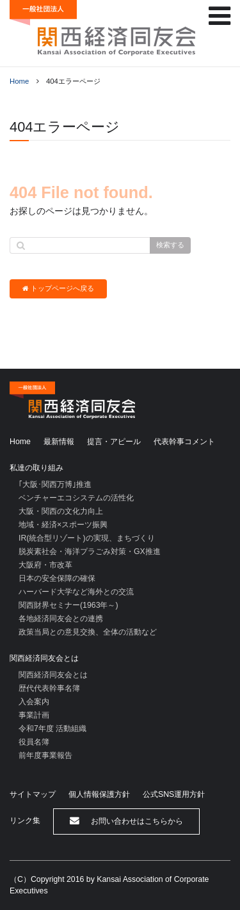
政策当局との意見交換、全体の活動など (88, 632)
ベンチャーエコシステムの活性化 (76, 497)
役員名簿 (34, 741)
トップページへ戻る (58, 288)
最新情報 (59, 441)
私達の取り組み (36, 467)
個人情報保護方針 (99, 794)
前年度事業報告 (45, 755)
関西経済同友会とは (44, 658)
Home (19, 81)
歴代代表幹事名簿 (49, 688)
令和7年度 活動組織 (52, 728)
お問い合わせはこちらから (126, 821)
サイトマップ (33, 794)
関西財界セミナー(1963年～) (68, 605)
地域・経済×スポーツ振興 (63, 524)
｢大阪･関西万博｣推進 (55, 484)
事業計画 (34, 715)
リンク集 (25, 820)
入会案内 (34, 701)
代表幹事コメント (184, 441)
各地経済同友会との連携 (61, 618)
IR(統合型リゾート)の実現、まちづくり (87, 538)
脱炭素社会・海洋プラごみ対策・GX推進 (90, 551)
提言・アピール (114, 441)
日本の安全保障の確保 (57, 578)
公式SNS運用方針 (174, 794)
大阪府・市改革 (45, 564)
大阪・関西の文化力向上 (61, 511)
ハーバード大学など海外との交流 (76, 591)
